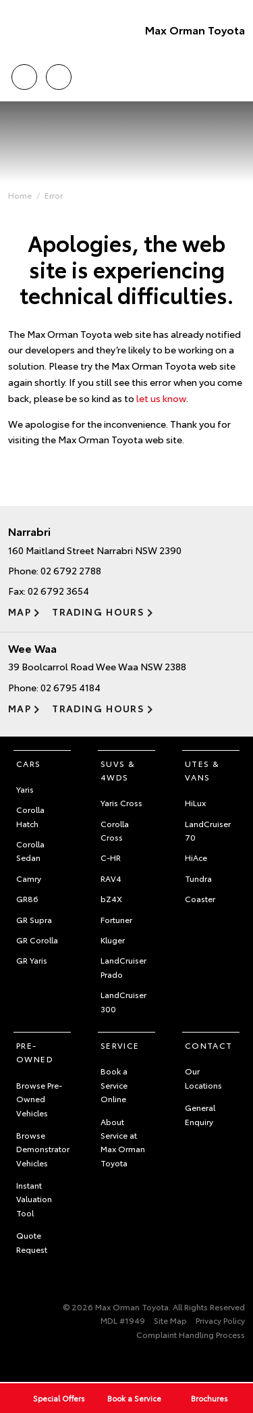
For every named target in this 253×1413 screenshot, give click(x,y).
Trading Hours (98, 611)
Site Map (170, 1320)
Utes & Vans (202, 770)
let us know (161, 398)
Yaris (25, 789)
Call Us (24, 74)
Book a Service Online (114, 1084)
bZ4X (111, 898)
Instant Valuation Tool (34, 1198)
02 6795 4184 (70, 687)
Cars (28, 763)
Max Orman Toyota (195, 29)
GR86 (27, 898)
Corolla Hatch (30, 815)
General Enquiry (200, 1113)
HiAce (196, 857)
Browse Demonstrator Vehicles (42, 1148)
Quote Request (31, 1241)
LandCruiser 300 (123, 1001)
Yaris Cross (121, 802)
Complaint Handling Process (190, 1334)
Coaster (200, 898)
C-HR (111, 857)
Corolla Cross (115, 830)
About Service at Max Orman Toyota (123, 1142)
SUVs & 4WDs (118, 770)
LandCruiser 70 (208, 830)
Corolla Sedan (30, 850)
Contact (209, 1045)
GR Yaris (31, 960)
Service (120, 1045)
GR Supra (34, 919)
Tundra (198, 878)
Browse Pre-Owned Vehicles (39, 1098)
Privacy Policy (220, 1320)
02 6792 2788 (70, 570)
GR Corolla (37, 939)
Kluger (113, 939)
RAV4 (111, 878)
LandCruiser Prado (123, 966)
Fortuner (116, 919)
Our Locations (203, 1077)
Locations (59, 74)
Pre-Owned (34, 1051)
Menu (237, 77)
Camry (28, 878)
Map (19, 611)
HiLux (195, 802)
